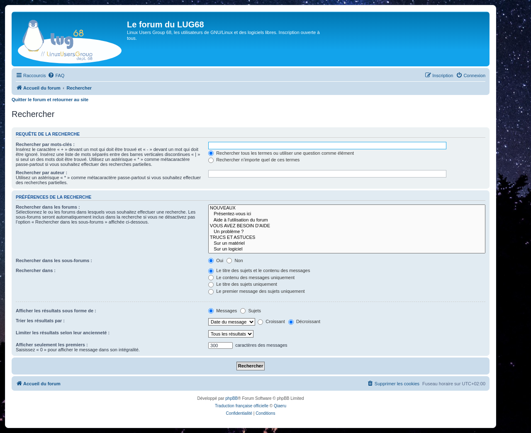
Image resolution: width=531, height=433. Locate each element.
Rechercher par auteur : (41, 172)
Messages (222, 310)
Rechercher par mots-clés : (45, 144)
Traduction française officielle (241, 406)
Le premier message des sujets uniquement (256, 291)
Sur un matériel (347, 243)
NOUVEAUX (347, 208)
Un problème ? (347, 232)
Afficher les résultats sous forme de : (56, 310)
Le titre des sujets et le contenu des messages (259, 270)
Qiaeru (280, 406)
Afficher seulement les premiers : (52, 344)
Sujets (250, 310)
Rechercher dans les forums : (48, 206)
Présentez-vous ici (347, 214)
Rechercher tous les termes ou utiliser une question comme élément (281, 153)
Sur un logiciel (347, 249)
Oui (215, 260)
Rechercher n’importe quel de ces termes (254, 159)
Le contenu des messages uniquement (251, 277)
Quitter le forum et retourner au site (50, 99)
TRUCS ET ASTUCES (347, 238)
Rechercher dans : (36, 270)
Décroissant (304, 321)
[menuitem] (56, 75)
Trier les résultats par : (40, 320)
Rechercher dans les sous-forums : (54, 260)
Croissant (271, 321)
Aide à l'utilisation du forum (347, 220)
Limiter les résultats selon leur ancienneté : (63, 332)
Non (235, 260)
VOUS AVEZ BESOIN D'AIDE (347, 226)
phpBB (231, 398)
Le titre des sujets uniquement (242, 284)
